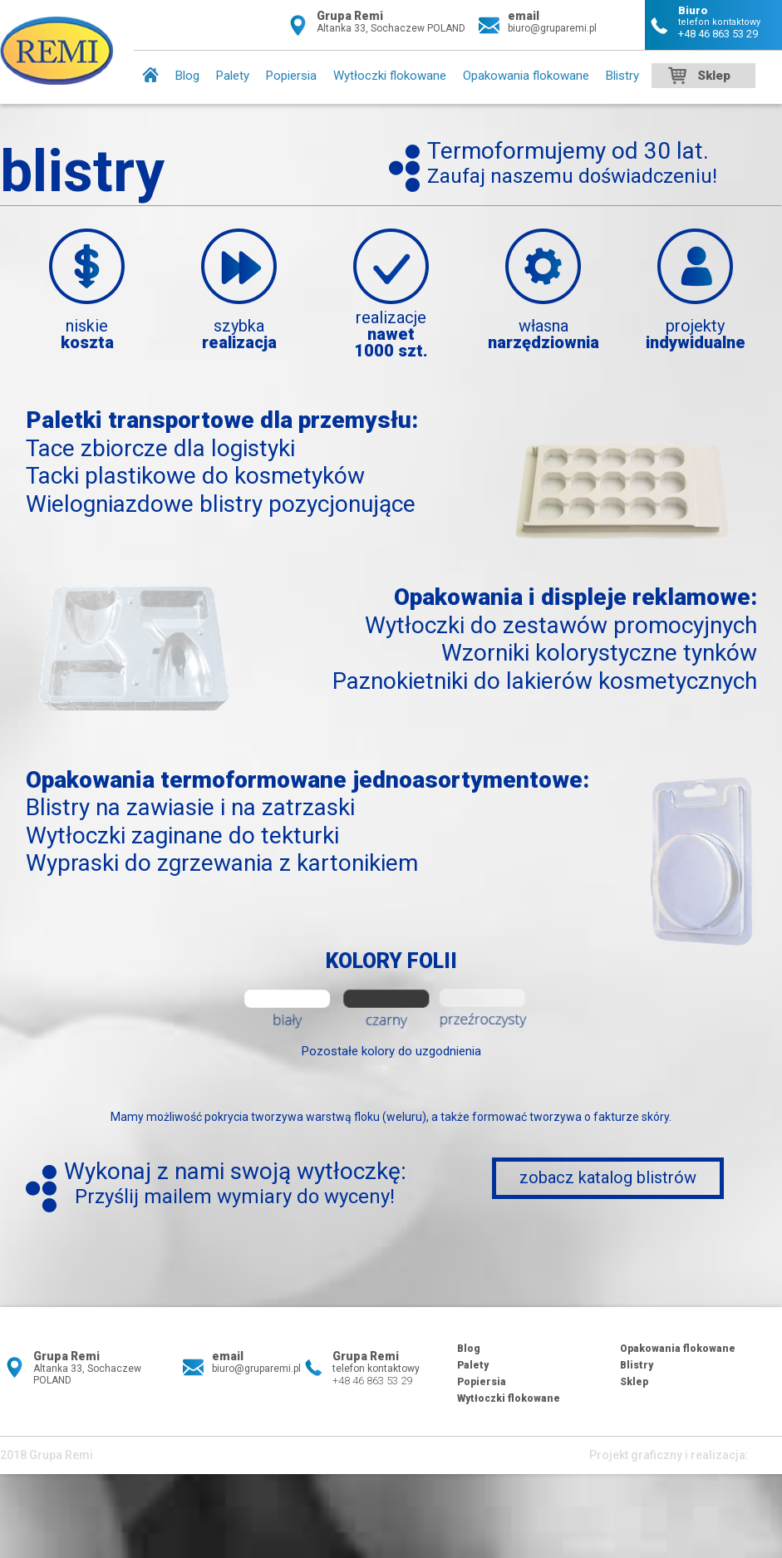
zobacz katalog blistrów (607, 1177)
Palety (232, 75)
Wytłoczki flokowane (389, 75)
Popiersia (291, 75)
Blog (187, 75)
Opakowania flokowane (526, 75)
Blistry (622, 75)
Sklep (713, 75)
